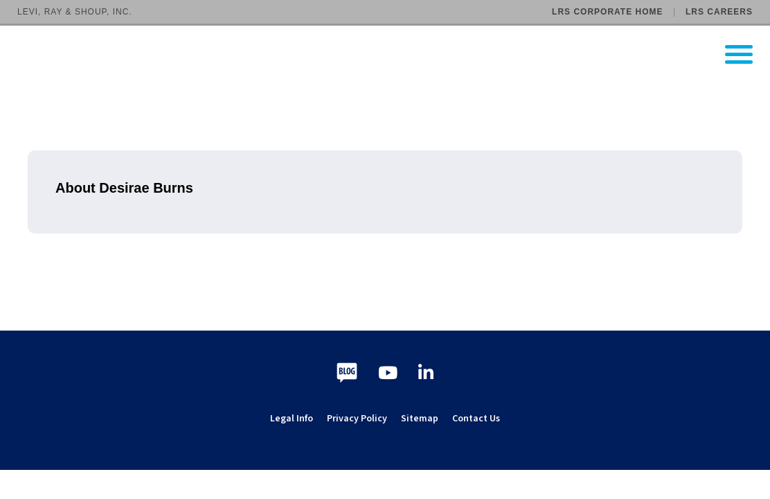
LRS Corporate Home (607, 12)
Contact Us (476, 419)
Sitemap (419, 419)
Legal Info (291, 419)
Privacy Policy (357, 419)
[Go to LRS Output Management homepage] (393, 54)
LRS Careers (719, 12)
